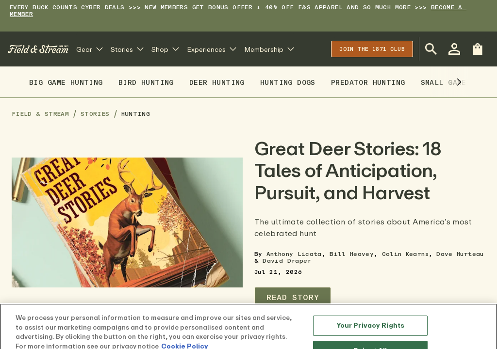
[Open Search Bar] (431, 49)
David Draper (287, 260)
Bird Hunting (146, 82)
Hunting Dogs (287, 82)
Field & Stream (40, 113)
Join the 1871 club (372, 49)
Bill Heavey (352, 253)
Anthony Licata (294, 253)
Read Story (292, 297)
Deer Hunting (217, 82)
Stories (95, 113)
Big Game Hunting (66, 82)
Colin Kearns (405, 253)
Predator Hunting (368, 82)
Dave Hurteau (459, 253)
